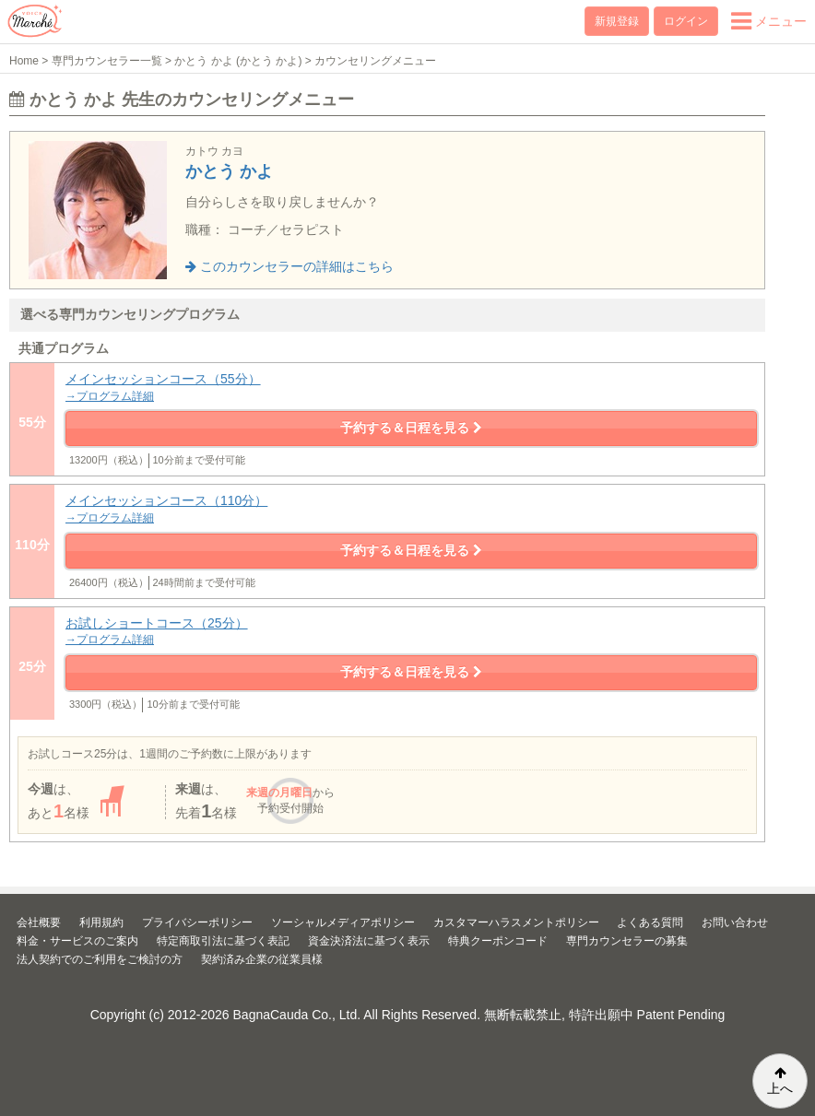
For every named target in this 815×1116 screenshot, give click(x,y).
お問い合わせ (735, 922)
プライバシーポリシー (197, 922)
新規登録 (617, 21)
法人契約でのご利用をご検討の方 (100, 959)
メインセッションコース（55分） (411, 387)
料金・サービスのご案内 (77, 940)
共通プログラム (63, 348)
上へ (780, 1081)
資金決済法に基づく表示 (369, 940)
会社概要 (39, 922)
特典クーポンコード (498, 940)
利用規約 (101, 922)
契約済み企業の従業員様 (262, 959)
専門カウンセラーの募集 (627, 940)
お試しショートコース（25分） (411, 632)
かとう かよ (229, 171)
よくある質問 (650, 922)
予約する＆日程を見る (411, 427)
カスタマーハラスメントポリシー (516, 922)
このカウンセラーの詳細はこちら (289, 266)
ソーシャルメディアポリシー (343, 922)
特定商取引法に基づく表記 (223, 940)
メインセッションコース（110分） (411, 509)
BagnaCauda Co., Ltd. (297, 1014)
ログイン (686, 21)
